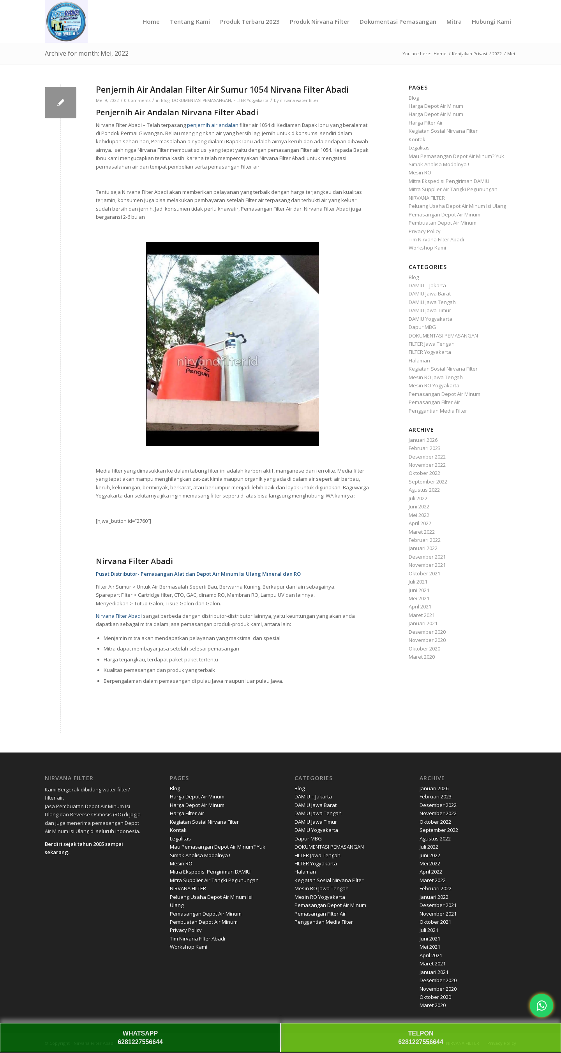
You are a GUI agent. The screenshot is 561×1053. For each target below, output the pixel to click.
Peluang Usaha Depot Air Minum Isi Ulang (457, 205)
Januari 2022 (423, 548)
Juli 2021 (418, 581)
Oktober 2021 (424, 573)
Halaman (419, 360)
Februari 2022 (425, 539)
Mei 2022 (419, 515)
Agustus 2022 (424, 489)
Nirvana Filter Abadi (119, 615)
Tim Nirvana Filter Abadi (436, 239)
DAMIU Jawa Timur (430, 310)
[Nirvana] (66, 21)
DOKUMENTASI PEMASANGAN (201, 100)
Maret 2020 (422, 656)
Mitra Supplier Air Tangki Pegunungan (453, 189)
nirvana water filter (299, 100)
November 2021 (427, 564)
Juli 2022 (418, 498)
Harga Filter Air (426, 122)
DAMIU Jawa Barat (430, 293)
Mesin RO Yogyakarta (434, 385)
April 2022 (420, 523)
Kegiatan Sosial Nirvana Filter (443, 130)
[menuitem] (151, 21)
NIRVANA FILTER (427, 197)
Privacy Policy (425, 231)
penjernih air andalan (212, 124)
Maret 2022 (422, 531)
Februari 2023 (425, 448)
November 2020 (427, 639)
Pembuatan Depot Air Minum (442, 222)
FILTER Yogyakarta (250, 100)
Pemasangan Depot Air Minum (444, 214)
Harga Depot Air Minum (436, 105)
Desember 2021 (427, 556)
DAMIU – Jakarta (427, 285)
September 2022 (428, 481)
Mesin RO (420, 172)
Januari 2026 (423, 439)
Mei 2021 (419, 598)
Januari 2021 (423, 623)
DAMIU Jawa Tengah (432, 302)
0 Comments (137, 100)
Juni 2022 (419, 506)
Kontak (417, 139)
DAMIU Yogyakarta (430, 318)
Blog (165, 100)
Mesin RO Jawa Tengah (436, 377)
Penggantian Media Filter (438, 410)
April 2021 (420, 606)
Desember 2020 (427, 631)
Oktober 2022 (424, 472)
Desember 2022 (427, 456)
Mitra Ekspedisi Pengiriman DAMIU (449, 181)
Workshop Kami (427, 247)
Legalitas (419, 147)
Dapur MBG (422, 326)
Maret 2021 (422, 615)
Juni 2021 (419, 590)
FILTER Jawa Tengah (432, 343)
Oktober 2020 (424, 648)
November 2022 (427, 464)
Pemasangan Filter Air (434, 402)
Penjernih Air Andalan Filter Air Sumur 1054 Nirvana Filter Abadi (222, 89)
